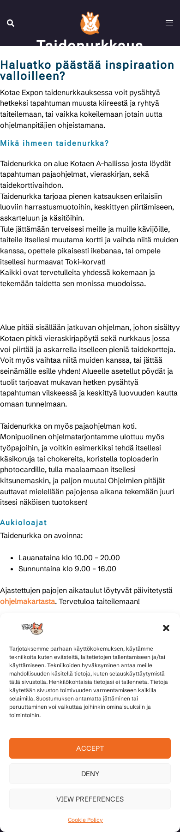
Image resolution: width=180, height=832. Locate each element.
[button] (166, 628)
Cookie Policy (85, 819)
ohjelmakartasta (27, 601)
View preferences (90, 799)
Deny (90, 773)
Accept (90, 748)
